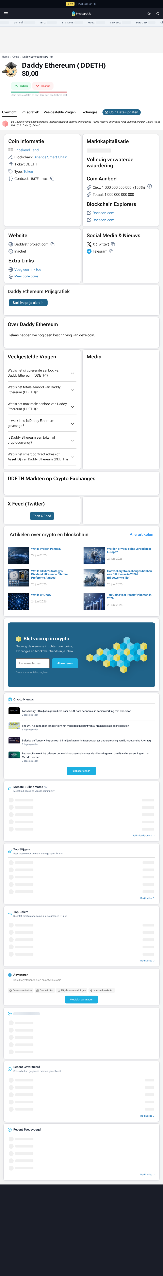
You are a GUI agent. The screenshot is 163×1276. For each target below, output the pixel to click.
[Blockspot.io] (82, 14)
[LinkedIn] (51, 1217)
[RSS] (111, 1217)
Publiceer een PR (87, 4)
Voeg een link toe (27, 269)
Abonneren (65, 668)
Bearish (42, 85)
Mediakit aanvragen (81, 1004)
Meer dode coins (26, 276)
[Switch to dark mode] (149, 14)
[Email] (120, 1217)
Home (5, 56)
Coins (15, 56)
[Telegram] (103, 1217)
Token (28, 171)
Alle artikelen (141, 539)
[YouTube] (85, 1217)
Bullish (21, 85)
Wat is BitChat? (41, 599)
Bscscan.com (103, 213)
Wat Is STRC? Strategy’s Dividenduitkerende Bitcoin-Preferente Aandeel (49, 579)
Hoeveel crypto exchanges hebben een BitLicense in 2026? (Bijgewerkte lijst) (129, 579)
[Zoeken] (157, 13)
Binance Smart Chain (50, 157)
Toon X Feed (42, 521)
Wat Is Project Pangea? (46, 553)
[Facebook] (77, 1217)
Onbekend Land (26, 150)
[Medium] (60, 1217)
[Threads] (68, 1217)
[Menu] (6, 14)
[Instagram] (94, 1217)
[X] (43, 1217)
